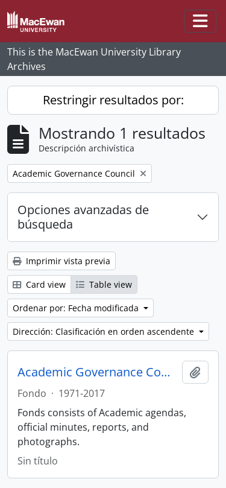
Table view (104, 284)
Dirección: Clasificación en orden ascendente (104, 331)
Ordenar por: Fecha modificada (77, 308)
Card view (39, 284)
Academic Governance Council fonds (97, 372)
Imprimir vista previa (61, 261)
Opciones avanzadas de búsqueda (83, 216)
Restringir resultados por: (113, 100)
